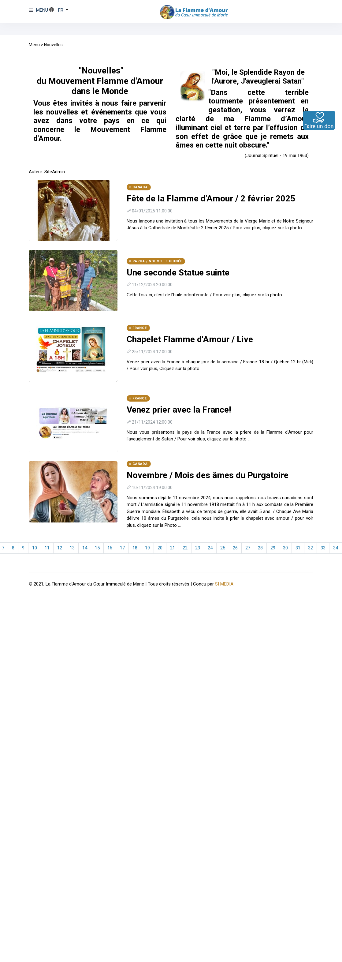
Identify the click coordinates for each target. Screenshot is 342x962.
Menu (34, 44)
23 (197, 548)
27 (247, 548)
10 (34, 548)
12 (59, 548)
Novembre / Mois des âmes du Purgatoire (207, 475)
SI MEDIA (224, 583)
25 (222, 548)
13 (72, 548)
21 (172, 548)
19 (147, 548)
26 (235, 548)
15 (97, 548)
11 (47, 548)
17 (122, 548)
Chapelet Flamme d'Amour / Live (190, 339)
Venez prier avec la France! (179, 410)
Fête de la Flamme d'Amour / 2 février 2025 (211, 198)
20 (160, 548)
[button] (58, 10)
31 (298, 548)
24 (210, 548)
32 (310, 548)
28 (260, 548)
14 (84, 548)
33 (323, 548)
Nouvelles (53, 44)
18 (134, 548)
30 (285, 548)
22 (185, 548)
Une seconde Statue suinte (178, 273)
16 (109, 548)
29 (272, 548)
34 (335, 548)
